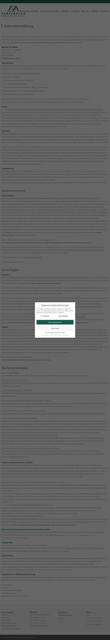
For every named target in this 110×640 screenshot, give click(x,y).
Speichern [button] (55, 328)
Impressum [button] (66, 335)
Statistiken (63, 316)
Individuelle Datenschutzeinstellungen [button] (55, 332)
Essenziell (44, 316)
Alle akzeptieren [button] (55, 322)
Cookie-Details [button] (45, 335)
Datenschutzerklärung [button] (56, 335)
